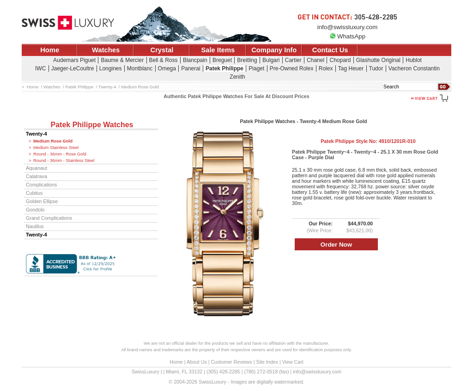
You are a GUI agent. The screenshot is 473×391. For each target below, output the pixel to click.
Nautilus (35, 226)
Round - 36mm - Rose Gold (59, 154)
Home (49, 50)
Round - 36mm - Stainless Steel (63, 160)
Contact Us (330, 50)
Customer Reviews (231, 362)
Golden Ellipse (42, 201)
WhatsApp (347, 36)
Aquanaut (36, 168)
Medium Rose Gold (53, 141)
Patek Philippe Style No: (368, 141)
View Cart (292, 362)
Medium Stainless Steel (56, 147)
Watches (106, 50)
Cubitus (34, 193)
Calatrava (36, 176)
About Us (197, 362)
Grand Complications (49, 218)
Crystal (162, 50)
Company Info (274, 50)
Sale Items (218, 50)
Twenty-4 (36, 134)
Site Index (267, 362)
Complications (41, 184)
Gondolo (35, 209)
